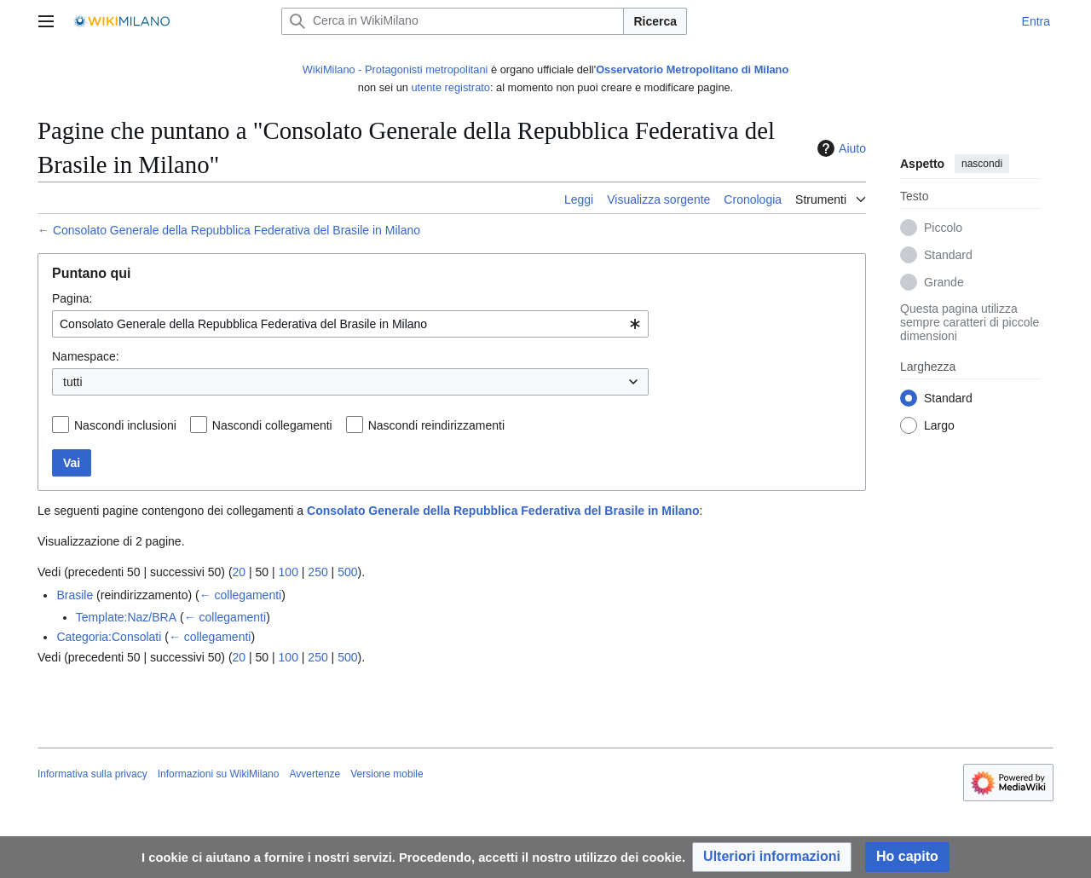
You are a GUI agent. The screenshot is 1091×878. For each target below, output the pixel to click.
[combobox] (350, 324)
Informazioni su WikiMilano (219, 774)
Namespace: (85, 356)
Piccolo (943, 228)
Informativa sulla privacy (92, 774)
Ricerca (655, 21)
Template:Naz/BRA (126, 617)
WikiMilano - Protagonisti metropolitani (395, 69)
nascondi (981, 164)
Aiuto (839, 148)
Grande (944, 283)
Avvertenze (314, 774)
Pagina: (72, 298)
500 (347, 572)
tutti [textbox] (73, 382)
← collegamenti (240, 595)
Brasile (74, 595)
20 (239, 572)
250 (317, 572)
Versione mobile (386, 774)
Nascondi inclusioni (125, 425)
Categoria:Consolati (108, 637)
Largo (939, 426)
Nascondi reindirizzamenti (436, 425)
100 (288, 572)
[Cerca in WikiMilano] (452, 21)
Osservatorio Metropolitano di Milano (692, 69)
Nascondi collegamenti (272, 425)
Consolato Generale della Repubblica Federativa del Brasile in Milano (236, 230)
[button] (771, 857)
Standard (948, 256)
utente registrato (450, 87)
